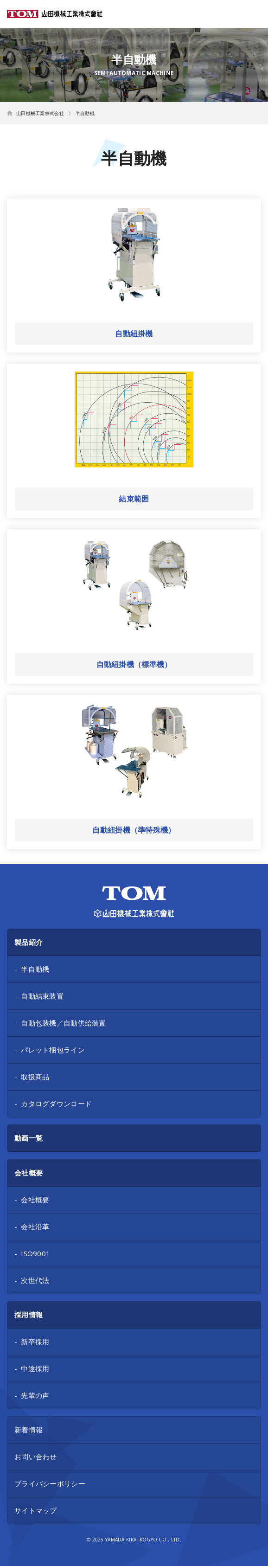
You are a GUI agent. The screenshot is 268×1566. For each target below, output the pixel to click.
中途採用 (35, 1368)
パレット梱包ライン (53, 1049)
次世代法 (35, 1280)
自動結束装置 (42, 996)
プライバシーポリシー (49, 1483)
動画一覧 (28, 1137)
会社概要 (28, 1172)
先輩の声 (35, 1395)
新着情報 (28, 1429)
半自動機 (35, 969)
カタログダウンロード (56, 1103)
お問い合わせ (35, 1456)
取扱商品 (35, 1076)
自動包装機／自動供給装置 (63, 1022)
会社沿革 (35, 1226)
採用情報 (28, 1314)
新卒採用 (35, 1341)
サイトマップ (35, 1510)
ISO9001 (35, 1253)
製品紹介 (28, 942)
